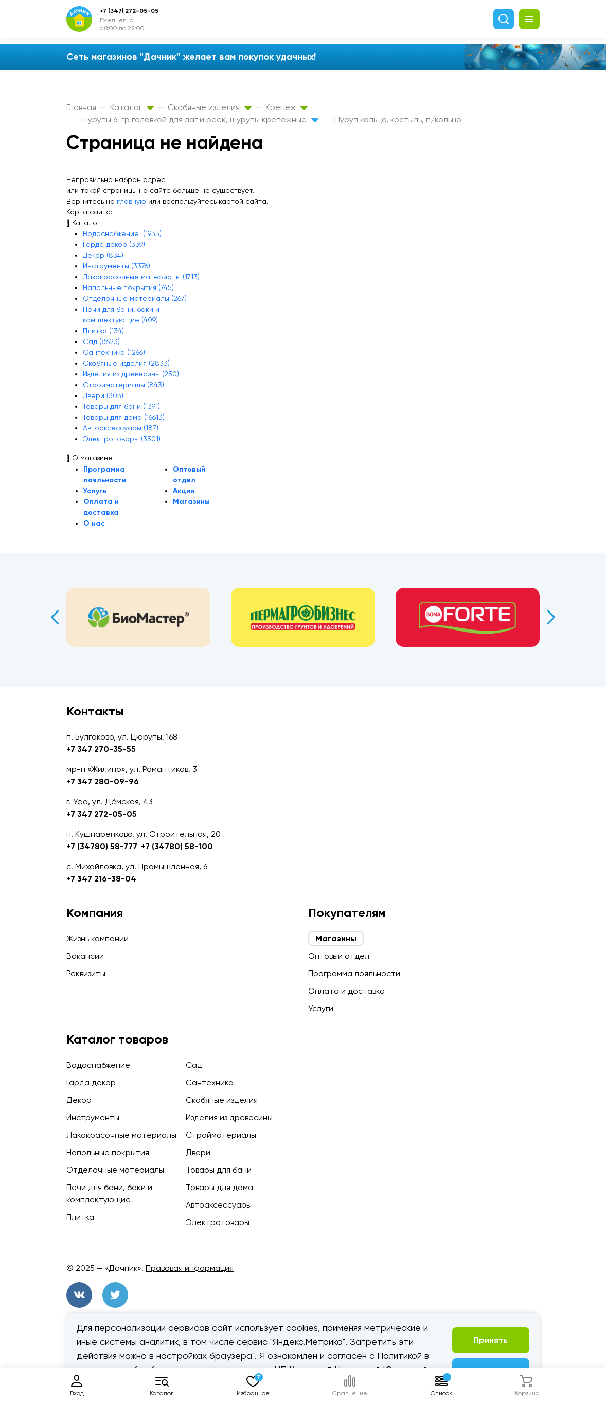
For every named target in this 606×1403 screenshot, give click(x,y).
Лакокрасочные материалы (121, 1135)
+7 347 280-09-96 (102, 781)
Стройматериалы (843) (123, 385)
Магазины (191, 501)
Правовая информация (190, 1268)
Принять (491, 1340)
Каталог (132, 107)
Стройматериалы (221, 1135)
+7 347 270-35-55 (101, 749)
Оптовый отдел (338, 956)
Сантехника (210, 1082)
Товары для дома (219, 1187)
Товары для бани (219, 1170)
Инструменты (92, 1117)
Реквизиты (85, 973)
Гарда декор (91, 1082)
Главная (81, 107)
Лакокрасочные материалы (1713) (141, 277)
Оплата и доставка (346, 991)
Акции (183, 491)
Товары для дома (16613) (124, 417)
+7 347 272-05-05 (101, 814)
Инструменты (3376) (116, 266)
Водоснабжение (98, 1065)
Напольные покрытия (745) (128, 287)
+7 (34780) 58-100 (177, 846)
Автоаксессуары (219, 1205)
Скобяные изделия (210, 107)
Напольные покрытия (107, 1152)
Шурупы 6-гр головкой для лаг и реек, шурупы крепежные (199, 119)
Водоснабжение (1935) (122, 233)
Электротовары (217, 1222)
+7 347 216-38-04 (101, 879)
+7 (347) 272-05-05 (129, 10)
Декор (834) (103, 255)
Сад (194, 1065)
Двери (198, 1152)
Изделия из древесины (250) (131, 374)
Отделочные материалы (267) (135, 298)
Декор (79, 1100)
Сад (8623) (101, 341)
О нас (94, 523)
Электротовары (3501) (122, 439)
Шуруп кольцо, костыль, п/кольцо (396, 119)
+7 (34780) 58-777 (101, 846)
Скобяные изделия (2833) (126, 363)
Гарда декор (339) (114, 244)
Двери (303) (103, 395)
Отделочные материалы (115, 1170)
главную (131, 201)
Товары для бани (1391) (121, 406)
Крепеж (286, 107)
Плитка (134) (103, 331)
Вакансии (85, 956)
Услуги (95, 491)
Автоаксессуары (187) (120, 428)
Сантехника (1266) (114, 352)
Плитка (80, 1217)
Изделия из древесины (229, 1117)
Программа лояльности (354, 973)
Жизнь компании (97, 938)
